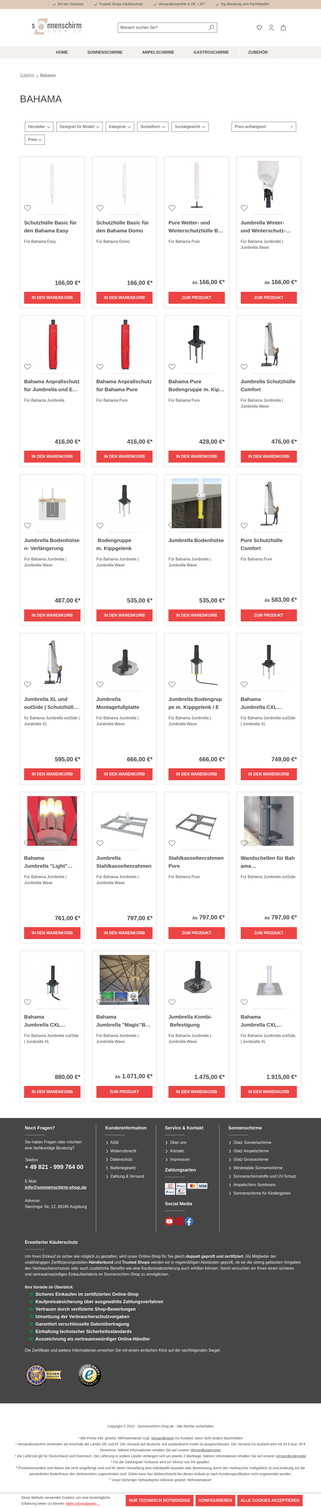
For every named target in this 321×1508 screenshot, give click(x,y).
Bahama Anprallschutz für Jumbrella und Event (52, 386)
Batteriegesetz (123, 1168)
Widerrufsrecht (123, 1151)
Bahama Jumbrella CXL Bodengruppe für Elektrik (52, 1021)
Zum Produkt (196, 298)
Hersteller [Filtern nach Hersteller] (39, 127)
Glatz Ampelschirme (251, 1151)
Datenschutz (121, 1159)
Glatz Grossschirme (251, 1159)
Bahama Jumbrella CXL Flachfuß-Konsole (262, 1021)
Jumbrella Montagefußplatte (117, 703)
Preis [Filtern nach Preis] (34, 139)
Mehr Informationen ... (83, 1504)
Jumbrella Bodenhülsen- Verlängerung (52, 544)
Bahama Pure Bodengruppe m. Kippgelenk (195, 386)
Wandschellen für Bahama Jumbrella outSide (268, 862)
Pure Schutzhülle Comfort (262, 544)
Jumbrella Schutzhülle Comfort (268, 385)
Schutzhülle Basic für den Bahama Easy (50, 226)
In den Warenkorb (52, 298)
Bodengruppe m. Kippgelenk (114, 544)
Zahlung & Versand (127, 1176)
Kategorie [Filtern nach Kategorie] (120, 127)
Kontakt (177, 1151)
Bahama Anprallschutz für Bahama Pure (124, 385)
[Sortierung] (264, 127)
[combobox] (162, 28)
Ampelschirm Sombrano (254, 1185)
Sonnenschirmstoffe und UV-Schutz (265, 1176)
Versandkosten (162, 1438)
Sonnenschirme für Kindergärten (262, 1193)
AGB (114, 1142)
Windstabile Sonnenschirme (258, 1168)
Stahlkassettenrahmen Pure (196, 862)
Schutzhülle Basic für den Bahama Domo (122, 226)
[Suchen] (211, 28)
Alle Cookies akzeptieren (270, 1500)
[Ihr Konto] (271, 28)
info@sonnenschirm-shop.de (56, 1187)
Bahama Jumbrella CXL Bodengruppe (259, 703)
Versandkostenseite (205, 1450)
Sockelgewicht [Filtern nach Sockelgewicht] (190, 127)
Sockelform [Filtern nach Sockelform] (152, 127)
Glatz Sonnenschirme (253, 1142)
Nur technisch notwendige (159, 1500)
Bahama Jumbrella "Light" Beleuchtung (46, 862)
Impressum (180, 1159)
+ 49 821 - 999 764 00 (54, 1166)
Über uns (178, 1142)
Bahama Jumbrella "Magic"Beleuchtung (123, 1021)
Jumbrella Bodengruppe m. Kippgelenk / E (195, 703)
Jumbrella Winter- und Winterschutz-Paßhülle (263, 227)
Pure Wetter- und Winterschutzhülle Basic (196, 227)
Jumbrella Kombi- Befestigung (190, 1021)
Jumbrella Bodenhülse (196, 540)
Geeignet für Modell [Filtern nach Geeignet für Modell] (79, 127)
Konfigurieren (215, 1500)
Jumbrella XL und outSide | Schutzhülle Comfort (50, 703)
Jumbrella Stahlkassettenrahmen (124, 862)
